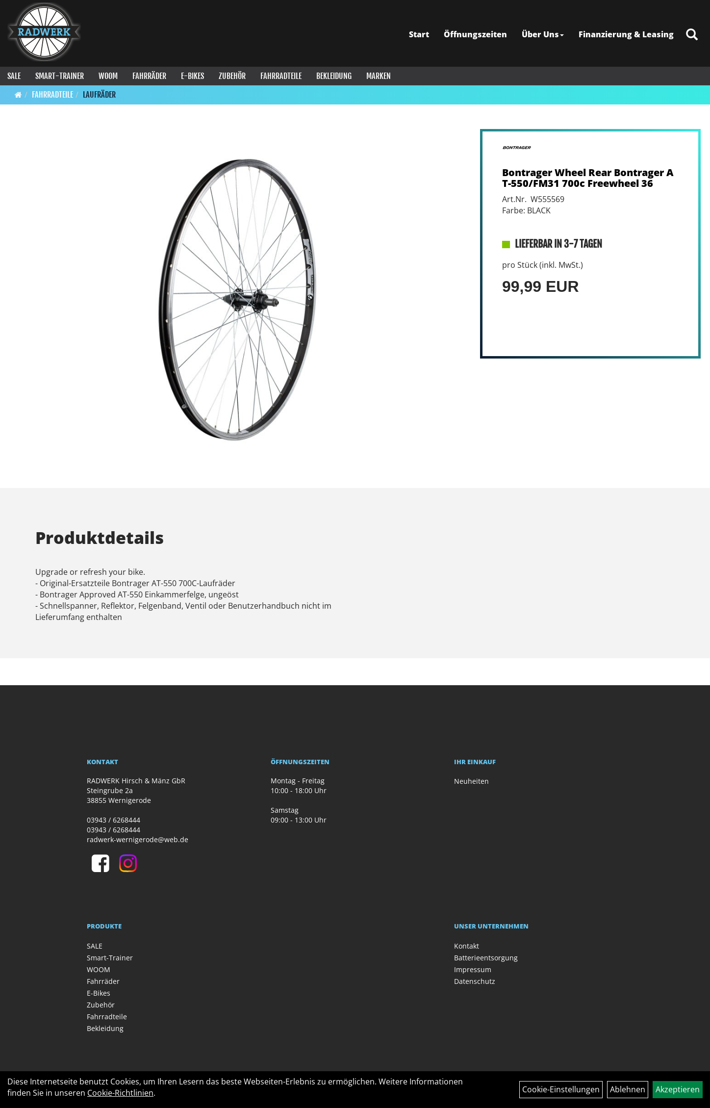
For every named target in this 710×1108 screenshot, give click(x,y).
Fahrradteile (281, 76)
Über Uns (543, 34)
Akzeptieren (678, 1089)
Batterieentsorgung (486, 957)
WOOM (108, 76)
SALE (14, 76)
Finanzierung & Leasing (626, 34)
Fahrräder (149, 76)
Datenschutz (474, 981)
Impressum (472, 969)
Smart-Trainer (59, 76)
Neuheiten (471, 781)
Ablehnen (627, 1089)
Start (419, 34)
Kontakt (466, 946)
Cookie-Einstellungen (561, 1089)
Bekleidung (334, 76)
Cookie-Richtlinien (120, 1092)
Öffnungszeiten (475, 34)
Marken (378, 76)
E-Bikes (192, 76)
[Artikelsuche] (692, 35)
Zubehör (232, 76)
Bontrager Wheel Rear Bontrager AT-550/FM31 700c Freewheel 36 (588, 178)
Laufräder (99, 95)
